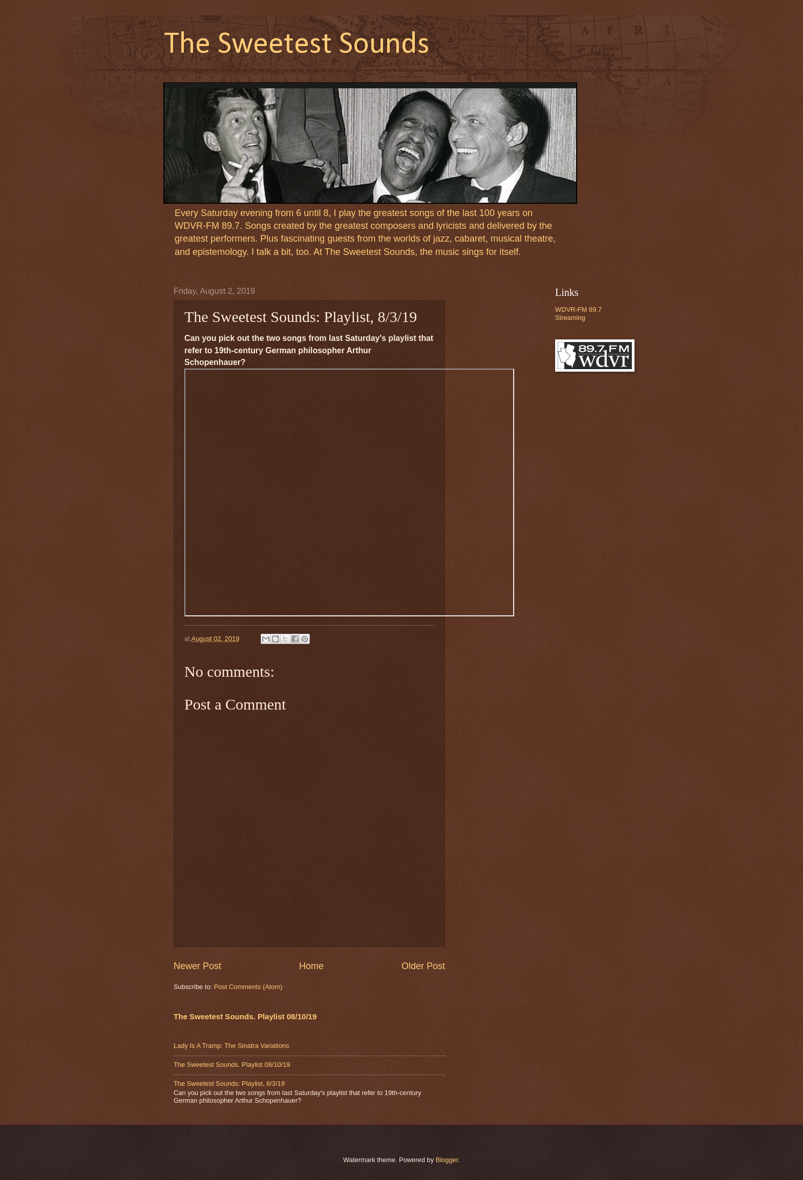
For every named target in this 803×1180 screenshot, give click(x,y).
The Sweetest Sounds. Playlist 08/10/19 (245, 1016)
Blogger (447, 1160)
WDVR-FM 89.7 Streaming (578, 313)
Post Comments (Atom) (248, 987)
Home (311, 966)
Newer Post (197, 966)
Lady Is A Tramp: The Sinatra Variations (231, 1045)
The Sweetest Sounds (297, 45)
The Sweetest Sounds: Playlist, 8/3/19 (229, 1083)
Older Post (423, 966)
